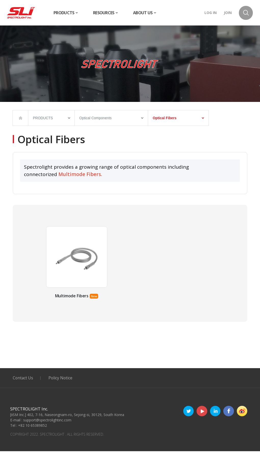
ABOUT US (144, 13)
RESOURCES (105, 13)
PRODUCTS (66, 13)
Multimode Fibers (71, 298)
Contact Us (23, 380)
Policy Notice (61, 380)
